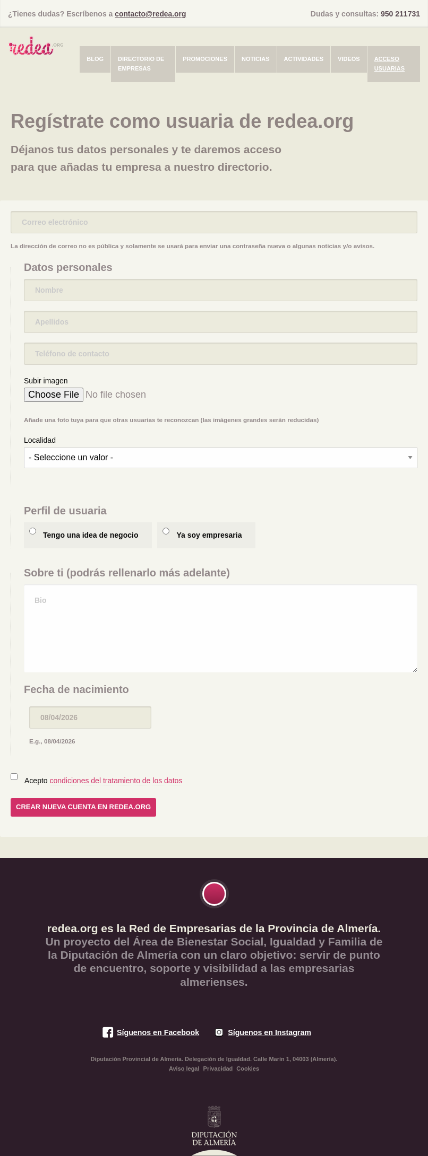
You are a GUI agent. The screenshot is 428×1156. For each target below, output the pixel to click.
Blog (95, 59)
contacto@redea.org (151, 14)
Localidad (40, 440)
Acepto (103, 780)
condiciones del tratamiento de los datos (116, 780)
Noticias (256, 59)
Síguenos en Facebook (157, 1032)
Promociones (205, 59)
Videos (349, 59)
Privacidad (218, 1068)
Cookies (247, 1068)
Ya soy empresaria (209, 535)
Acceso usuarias (389, 64)
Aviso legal (184, 1068)
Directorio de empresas (141, 64)
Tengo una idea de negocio (90, 535)
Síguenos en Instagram (270, 1032)
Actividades (304, 59)
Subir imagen (46, 380)
